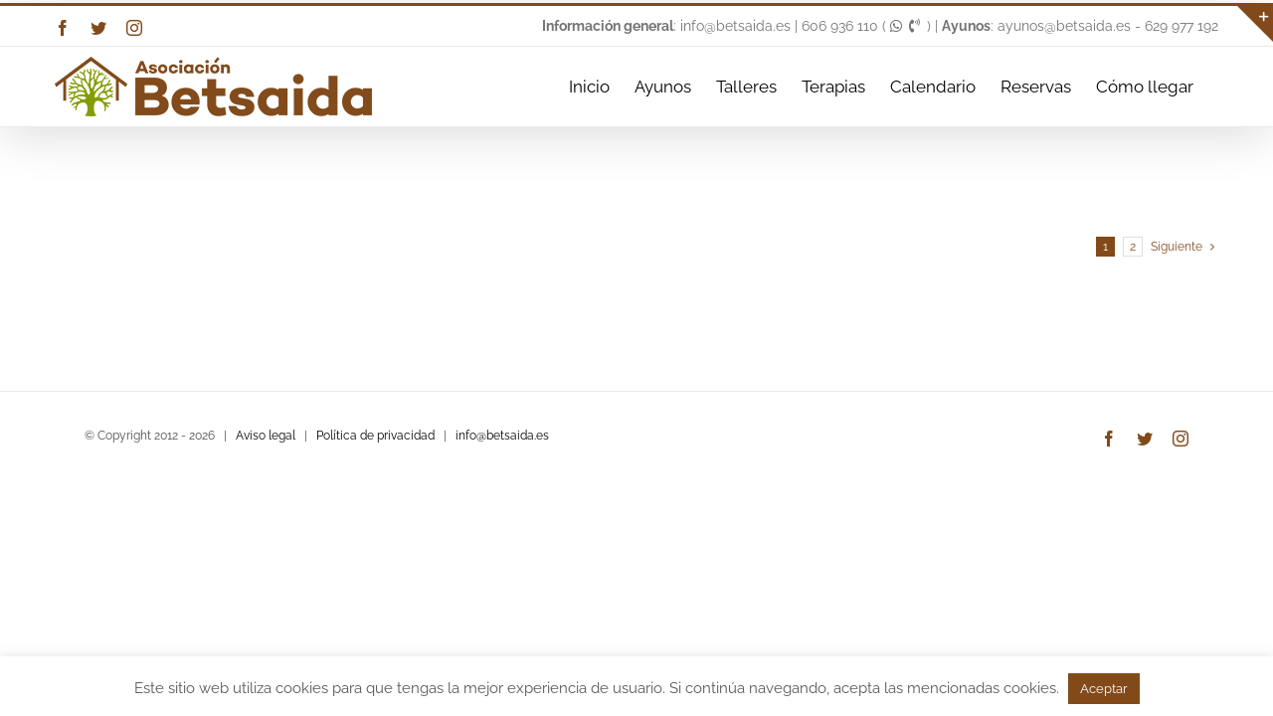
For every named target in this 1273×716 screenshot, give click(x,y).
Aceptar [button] (1104, 688)
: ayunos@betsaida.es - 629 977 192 (1080, 26)
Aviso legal (265, 436)
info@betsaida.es (502, 436)
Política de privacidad (375, 436)
